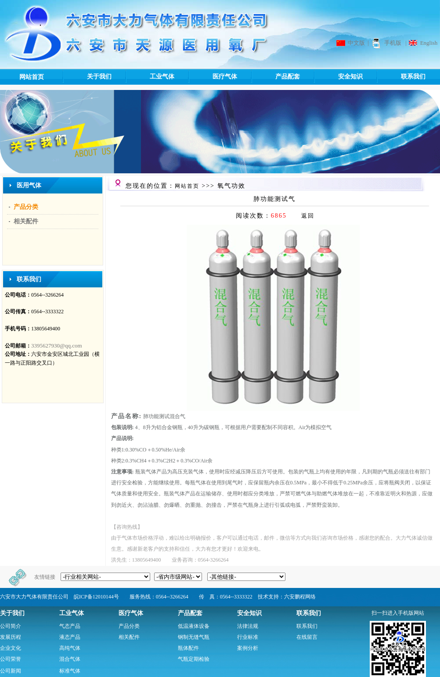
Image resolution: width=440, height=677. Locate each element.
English (429, 42)
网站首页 (31, 77)
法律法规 (247, 626)
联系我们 (401, 77)
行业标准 (247, 637)
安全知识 (338, 77)
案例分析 (247, 648)
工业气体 (149, 77)
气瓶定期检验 (193, 659)
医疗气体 (212, 77)
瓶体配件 (188, 648)
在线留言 (306, 637)
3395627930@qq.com (56, 345)
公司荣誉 (10, 659)
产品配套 (275, 77)
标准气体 (69, 671)
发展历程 (10, 637)
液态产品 (69, 637)
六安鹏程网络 (300, 597)
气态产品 (69, 626)
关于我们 (87, 77)
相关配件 (26, 221)
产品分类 (26, 207)
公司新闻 (10, 671)
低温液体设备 (193, 626)
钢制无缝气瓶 (193, 637)
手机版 (392, 42)
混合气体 (69, 659)
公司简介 (10, 626)
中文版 (356, 42)
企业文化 (10, 648)
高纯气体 (69, 648)
